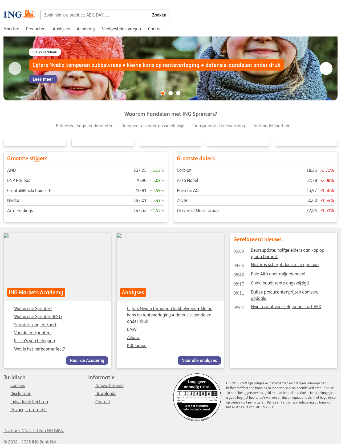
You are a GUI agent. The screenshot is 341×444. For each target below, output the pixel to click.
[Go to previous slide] (15, 68)
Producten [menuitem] (36, 28)
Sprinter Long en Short (35, 325)
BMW (132, 329)
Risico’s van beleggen (34, 341)
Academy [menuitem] (86, 28)
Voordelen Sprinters (32, 333)
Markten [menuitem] (11, 28)
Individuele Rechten (29, 402)
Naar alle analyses (199, 360)
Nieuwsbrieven (109, 385)
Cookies (17, 385)
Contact (102, 402)
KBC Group (137, 345)
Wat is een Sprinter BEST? (38, 317)
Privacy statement (28, 410)
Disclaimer (20, 393)
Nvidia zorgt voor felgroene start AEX (277, 307)
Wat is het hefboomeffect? (39, 349)
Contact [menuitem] (155, 28)
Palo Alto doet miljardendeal (269, 275)
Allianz (133, 337)
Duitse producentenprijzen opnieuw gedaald (275, 293)
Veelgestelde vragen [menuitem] (121, 28)
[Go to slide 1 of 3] (163, 93)
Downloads (105, 393)
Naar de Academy (87, 360)
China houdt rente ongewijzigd (271, 284)
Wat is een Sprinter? (33, 308)
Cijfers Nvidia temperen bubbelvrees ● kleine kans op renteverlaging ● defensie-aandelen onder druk (170, 315)
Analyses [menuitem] (61, 28)
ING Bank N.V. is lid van (33, 430)
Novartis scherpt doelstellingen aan (276, 265)
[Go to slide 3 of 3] (178, 93)
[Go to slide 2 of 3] (170, 93)
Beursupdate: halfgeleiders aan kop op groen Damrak (278, 251)
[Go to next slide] (326, 68)
